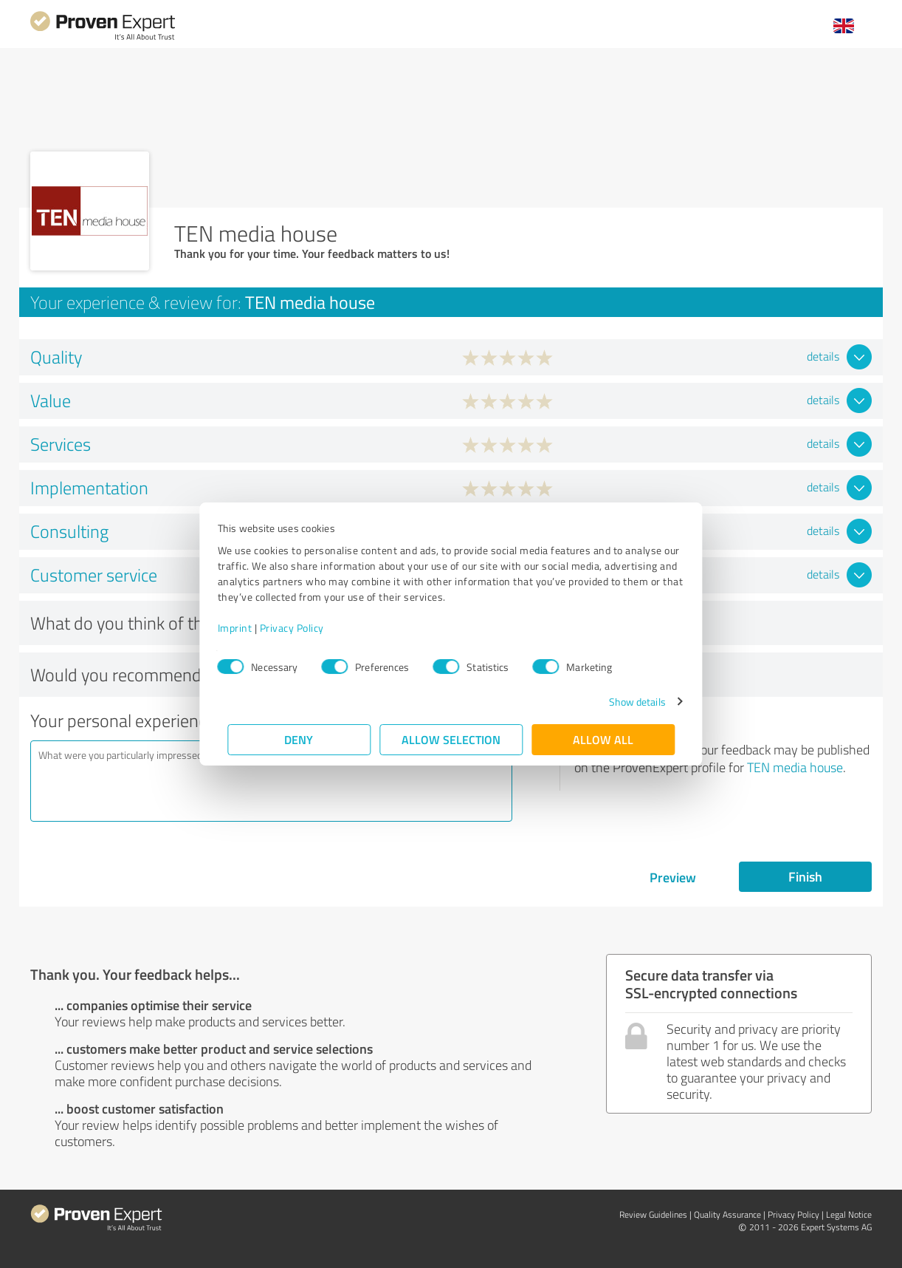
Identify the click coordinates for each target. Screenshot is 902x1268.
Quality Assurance (727, 1214)
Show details (627, 702)
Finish (805, 876)
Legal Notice (849, 1214)
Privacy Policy (301, 628)
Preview (673, 877)
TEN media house (795, 767)
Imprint (244, 628)
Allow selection (451, 739)
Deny (299, 739)
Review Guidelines (653, 1214)
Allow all (603, 739)
